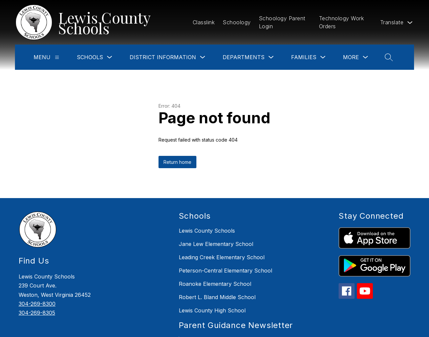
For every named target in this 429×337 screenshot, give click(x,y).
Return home (177, 162)
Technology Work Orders (341, 22)
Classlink (204, 22)
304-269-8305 (37, 312)
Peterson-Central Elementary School (225, 270)
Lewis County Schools (207, 230)
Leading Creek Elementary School (222, 257)
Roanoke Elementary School (215, 284)
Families (303, 57)
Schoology (237, 22)
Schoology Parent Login (282, 22)
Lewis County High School (212, 310)
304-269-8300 (37, 303)
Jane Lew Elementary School (216, 244)
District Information (163, 57)
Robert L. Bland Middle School (217, 297)
